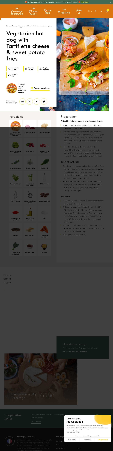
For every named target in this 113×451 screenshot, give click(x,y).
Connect (38, 429)
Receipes (14, 26)
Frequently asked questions (86, 449)
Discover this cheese (40, 88)
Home (8, 26)
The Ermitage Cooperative (65, 449)
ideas (47, 10)
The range (32, 10)
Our (63, 10)
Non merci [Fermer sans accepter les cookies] (72, 440)
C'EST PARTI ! (85, 2)
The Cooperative (16, 10)
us (78, 10)
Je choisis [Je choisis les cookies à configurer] (87, 440)
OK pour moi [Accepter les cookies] (103, 440)
